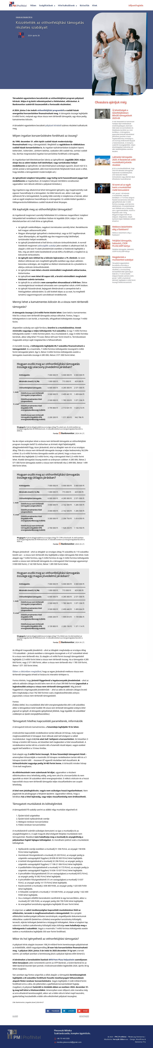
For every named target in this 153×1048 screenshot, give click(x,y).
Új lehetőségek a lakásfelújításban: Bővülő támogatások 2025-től (122, 114)
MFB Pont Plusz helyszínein (61, 959)
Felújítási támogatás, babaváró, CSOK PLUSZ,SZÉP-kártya (122, 243)
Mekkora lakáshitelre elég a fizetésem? (122, 228)
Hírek (94, 6)
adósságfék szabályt (47, 245)
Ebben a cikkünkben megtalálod (27, 671)
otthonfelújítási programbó (50, 110)
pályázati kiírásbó (53, 125)
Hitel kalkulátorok (67, 6)
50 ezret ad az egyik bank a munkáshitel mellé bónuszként (121, 187)
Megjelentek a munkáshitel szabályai (122, 258)
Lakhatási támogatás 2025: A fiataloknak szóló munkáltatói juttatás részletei (123, 161)
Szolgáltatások (47, 6)
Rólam (33, 6)
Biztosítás (84, 6)
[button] (53, 1011)
